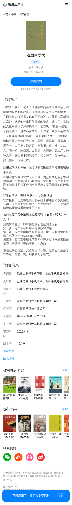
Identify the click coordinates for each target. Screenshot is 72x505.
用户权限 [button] (30, 476)
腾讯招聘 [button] (58, 472)
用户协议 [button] (7, 479)
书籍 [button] (13, 14)
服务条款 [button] (36, 472)
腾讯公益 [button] (7, 476)
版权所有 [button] (19, 476)
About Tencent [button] (22, 472)
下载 (60, 495)
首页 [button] (5, 14)
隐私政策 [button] (9, 358)
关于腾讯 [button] (7, 472)
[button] (13, 5)
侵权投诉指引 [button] (54, 476)
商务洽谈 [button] (47, 472)
